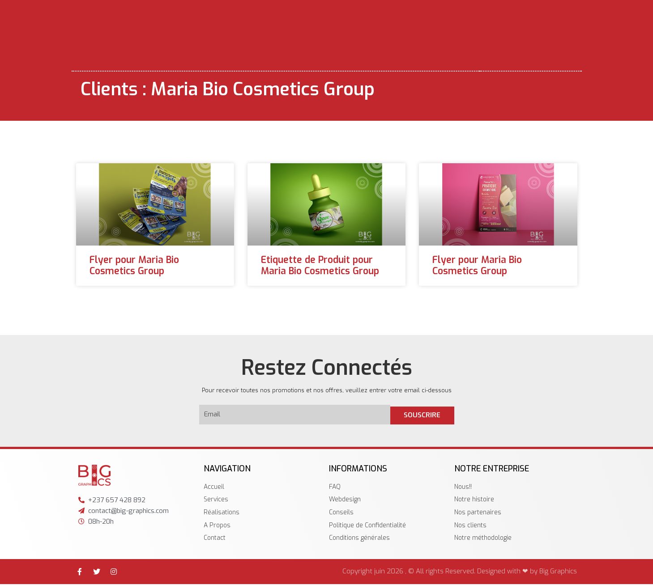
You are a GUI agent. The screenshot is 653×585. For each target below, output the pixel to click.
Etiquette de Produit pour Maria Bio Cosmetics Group (320, 265)
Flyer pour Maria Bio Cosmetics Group (134, 265)
